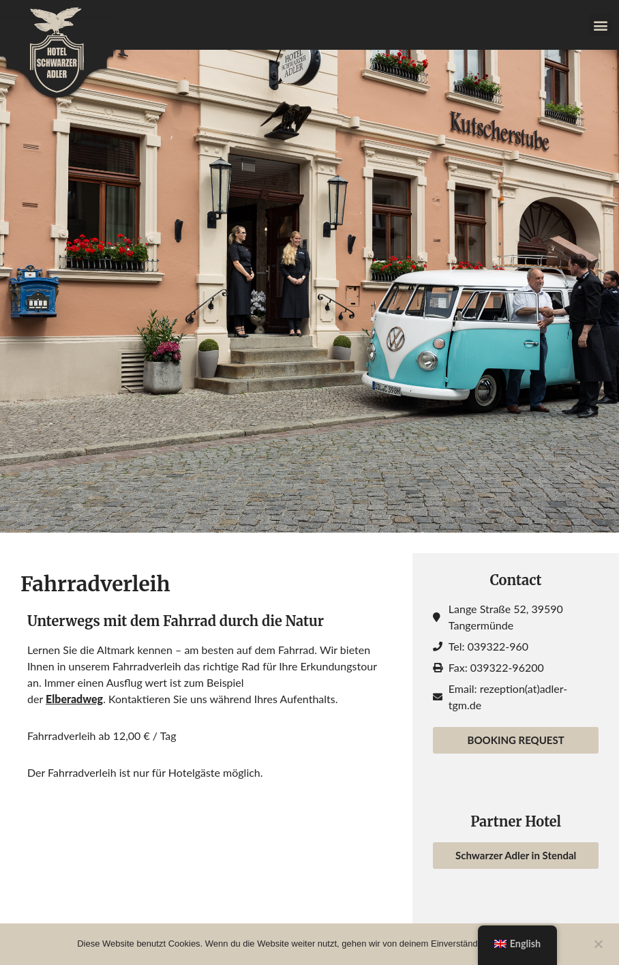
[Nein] (598, 942)
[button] (601, 25)
